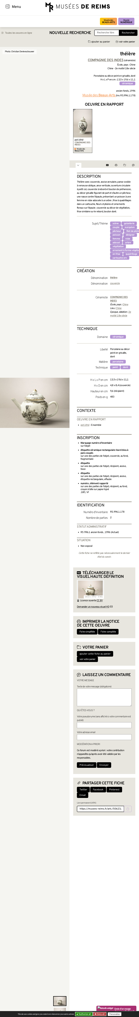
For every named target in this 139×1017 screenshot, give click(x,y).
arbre (128, 242)
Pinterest (114, 789)
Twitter (83, 789)
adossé (116, 242)
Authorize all (84, 1014)
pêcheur (117, 231)
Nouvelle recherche (70, 33)
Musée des (108, 21)
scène (116, 223)
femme (116, 238)
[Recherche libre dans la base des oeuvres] (106, 33)
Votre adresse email (86, 732)
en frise (116, 254)
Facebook (98, 789)
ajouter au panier (99, 41)
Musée (126, 21)
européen (130, 227)
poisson (116, 235)
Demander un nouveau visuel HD (93, 606)
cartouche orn (120, 258)
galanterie (129, 223)
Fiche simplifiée (87, 631)
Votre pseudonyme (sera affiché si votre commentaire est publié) (104, 718)
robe (127, 238)
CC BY (100, 600)
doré (125, 367)
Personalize (114, 1014)
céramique (127, 83)
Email (82, 795)
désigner (130, 235)
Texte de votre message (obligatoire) (94, 686)
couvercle (115, 283)
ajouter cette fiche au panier (95, 653)
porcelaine (118, 361)
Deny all (100, 1014)
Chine (125, 304)
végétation (118, 246)
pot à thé (79, 140)
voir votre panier (125, 41)
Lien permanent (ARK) (86, 803)
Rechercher (128, 32)
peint (115, 367)
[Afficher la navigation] (8, 7)
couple (116, 227)
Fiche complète (108, 631)
